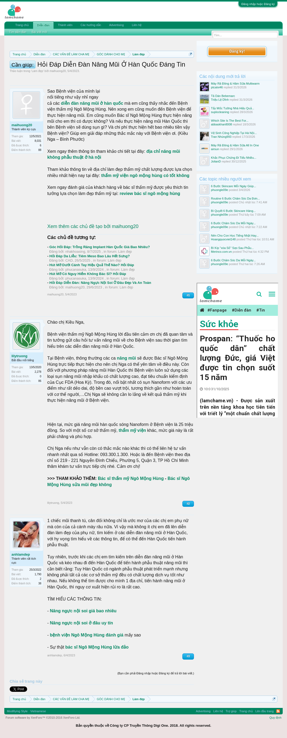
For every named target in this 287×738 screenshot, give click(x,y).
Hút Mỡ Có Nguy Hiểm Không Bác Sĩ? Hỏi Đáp (87, 274)
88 (39, 150)
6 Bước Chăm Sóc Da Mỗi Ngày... (233, 223)
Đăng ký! (237, 51)
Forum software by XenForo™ (43, 717)
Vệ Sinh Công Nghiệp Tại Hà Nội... (234, 133)
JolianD (216, 161)
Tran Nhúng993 (221, 136)
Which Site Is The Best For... (229, 120)
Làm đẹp (37, 71)
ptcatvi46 (217, 87)
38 (39, 583)
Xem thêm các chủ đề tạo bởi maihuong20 (93, 226)
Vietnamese (38, 711)
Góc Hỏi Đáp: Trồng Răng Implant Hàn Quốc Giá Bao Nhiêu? (99, 247)
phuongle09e (219, 189)
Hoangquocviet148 (223, 239)
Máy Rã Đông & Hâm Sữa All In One (235, 145)
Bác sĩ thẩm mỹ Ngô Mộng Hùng (131, 478)
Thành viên (65, 25)
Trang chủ (22, 25)
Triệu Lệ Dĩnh (220, 99)
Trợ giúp (231, 711)
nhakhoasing (75, 251)
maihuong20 (57, 71)
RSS (278, 711)
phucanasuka (75, 269)
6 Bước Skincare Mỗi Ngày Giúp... (233, 186)
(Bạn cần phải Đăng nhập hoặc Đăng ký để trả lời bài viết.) (155, 673)
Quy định (276, 717)
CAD (69, 260)
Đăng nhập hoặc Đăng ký (258, 4)
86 (39, 380)
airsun (215, 149)
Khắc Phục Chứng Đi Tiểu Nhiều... (233, 157)
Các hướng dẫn (90, 25)
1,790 (38, 574)
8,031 (38, 140)
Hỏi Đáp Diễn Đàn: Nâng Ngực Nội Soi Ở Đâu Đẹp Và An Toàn (100, 283)
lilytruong (19, 356)
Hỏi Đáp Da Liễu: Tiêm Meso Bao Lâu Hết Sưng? (89, 256)
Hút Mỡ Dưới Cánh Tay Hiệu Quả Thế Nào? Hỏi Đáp (91, 265)
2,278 (38, 371)
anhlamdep (21, 554)
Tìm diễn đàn (17, 32)
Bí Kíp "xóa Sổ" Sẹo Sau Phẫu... (232, 247)
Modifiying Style (17, 711)
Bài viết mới (39, 32)
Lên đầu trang (265, 711)
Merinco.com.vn (221, 251)
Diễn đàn (43, 25)
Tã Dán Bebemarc (223, 95)
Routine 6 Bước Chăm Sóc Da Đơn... (235, 198)
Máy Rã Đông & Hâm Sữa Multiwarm (235, 83)
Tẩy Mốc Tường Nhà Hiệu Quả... (232, 108)
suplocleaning (220, 112)
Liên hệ (136, 25)
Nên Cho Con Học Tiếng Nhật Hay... (234, 235)
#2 (188, 503)
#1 (188, 295)
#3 (188, 656)
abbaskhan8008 (221, 124)
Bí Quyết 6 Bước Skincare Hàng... (233, 210)
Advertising (116, 25)
